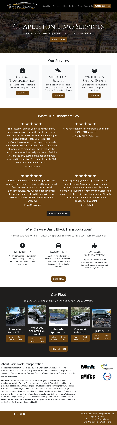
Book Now (46, 6)
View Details (11, 338)
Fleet (65, 6)
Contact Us (87, 6)
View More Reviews (58, 213)
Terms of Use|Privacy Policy (97, 419)
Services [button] (56, 6)
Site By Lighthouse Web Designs (97, 422)
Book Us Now (58, 39)
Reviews (72, 6)
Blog (80, 6)
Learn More (22, 93)
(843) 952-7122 (102, 6)
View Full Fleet (58, 348)
